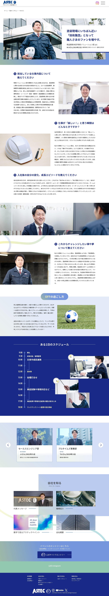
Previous (8, 445)
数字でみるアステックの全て (45, 582)
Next (100, 445)
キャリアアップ (75, 580)
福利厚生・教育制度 (76, 578)
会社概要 (40, 584)
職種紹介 (40, 580)
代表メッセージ (41, 578)
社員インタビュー (61, 578)
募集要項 (29, 578)
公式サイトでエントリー (53, 555)
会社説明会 (29, 580)
